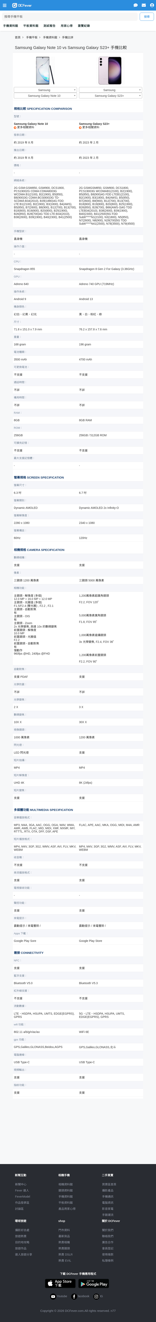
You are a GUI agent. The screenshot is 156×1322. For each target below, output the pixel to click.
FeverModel (22, 1196)
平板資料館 (30, 25)
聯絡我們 (107, 1236)
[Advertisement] (78, 1129)
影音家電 (107, 1208)
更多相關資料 (24, 127)
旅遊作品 (20, 1248)
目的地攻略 (22, 1242)
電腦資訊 (107, 1202)
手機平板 (31, 37)
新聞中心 (20, 1184)
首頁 (18, 37)
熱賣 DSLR (65, 1254)
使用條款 (107, 1254)
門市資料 (64, 1230)
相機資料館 (65, 1184)
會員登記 (107, 1248)
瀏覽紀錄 (84, 25)
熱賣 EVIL (64, 1260)
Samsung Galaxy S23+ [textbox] (109, 95)
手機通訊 (107, 1196)
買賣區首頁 (109, 1184)
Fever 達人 (22, 1190)
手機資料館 (10, 25)
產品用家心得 (67, 1208)
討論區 (19, 1208)
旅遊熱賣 (20, 1236)
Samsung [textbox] (44, 90)
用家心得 (67, 25)
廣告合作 (107, 1242)
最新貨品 (64, 1236)
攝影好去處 (22, 1230)
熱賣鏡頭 (64, 1248)
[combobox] (45, 90)
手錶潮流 (107, 1214)
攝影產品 (107, 1190)
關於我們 (107, 1230)
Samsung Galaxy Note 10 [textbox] (44, 95)
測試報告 (49, 25)
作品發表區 (22, 1202)
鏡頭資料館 (65, 1190)
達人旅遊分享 (23, 1254)
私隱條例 (107, 1260)
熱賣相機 (64, 1242)
